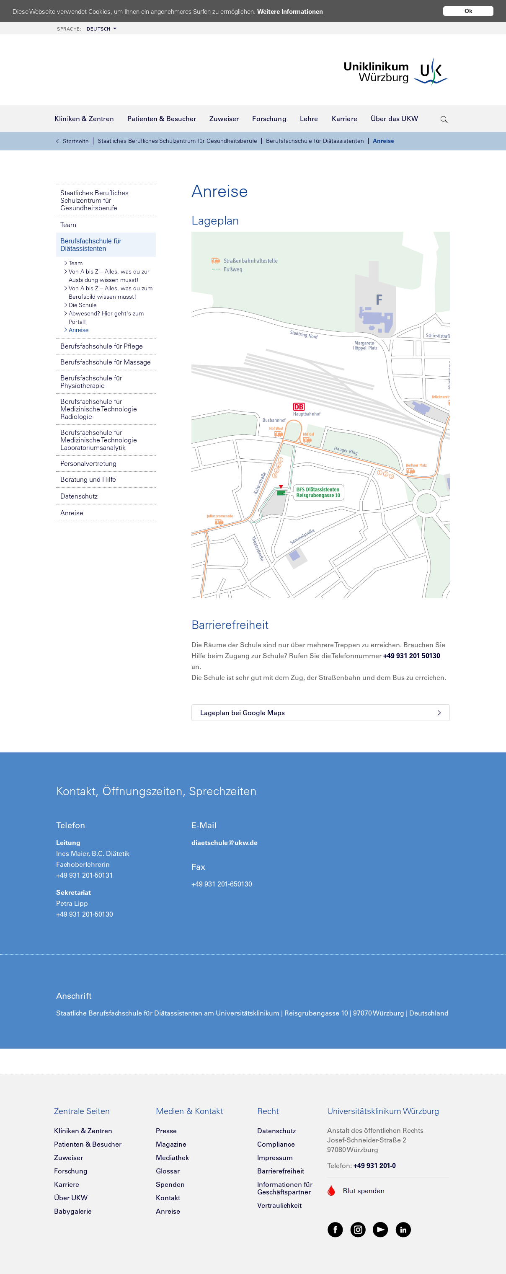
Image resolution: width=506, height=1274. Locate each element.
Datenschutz (79, 496)
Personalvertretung (88, 463)
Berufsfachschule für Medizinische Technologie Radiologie (98, 409)
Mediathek (172, 1157)
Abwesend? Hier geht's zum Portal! (104, 317)
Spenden (170, 1184)
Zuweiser (68, 1157)
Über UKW (71, 1198)
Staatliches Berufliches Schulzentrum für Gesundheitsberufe (177, 141)
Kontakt (168, 1198)
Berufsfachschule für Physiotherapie (91, 382)
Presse (166, 1131)
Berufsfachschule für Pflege (101, 346)
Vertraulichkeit (279, 1205)
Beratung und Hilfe (88, 479)
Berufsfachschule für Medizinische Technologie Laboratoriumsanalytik (98, 440)
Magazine (171, 1144)
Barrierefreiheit (280, 1171)
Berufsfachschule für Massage (105, 362)
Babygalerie (73, 1211)
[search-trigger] (444, 118)
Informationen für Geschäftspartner (284, 1188)
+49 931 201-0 (375, 1165)
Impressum (275, 1157)
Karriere (66, 1184)
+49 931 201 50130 (411, 655)
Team (68, 224)
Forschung (71, 1171)
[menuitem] (86, 28)
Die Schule (81, 305)
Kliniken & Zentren (83, 1131)
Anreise (383, 141)
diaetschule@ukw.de (224, 842)
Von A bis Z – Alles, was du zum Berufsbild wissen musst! (108, 292)
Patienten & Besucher (87, 1144)
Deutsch (84, 29)
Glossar (168, 1171)
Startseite (72, 141)
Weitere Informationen (290, 12)
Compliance (276, 1144)
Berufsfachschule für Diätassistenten (315, 141)
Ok (468, 11)
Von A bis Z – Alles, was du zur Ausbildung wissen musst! (107, 275)
